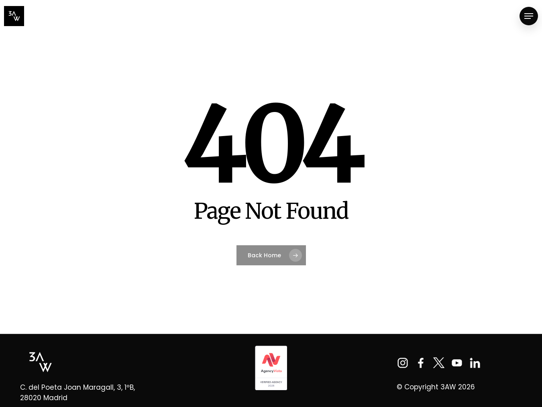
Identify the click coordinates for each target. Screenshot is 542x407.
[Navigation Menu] (529, 16)
